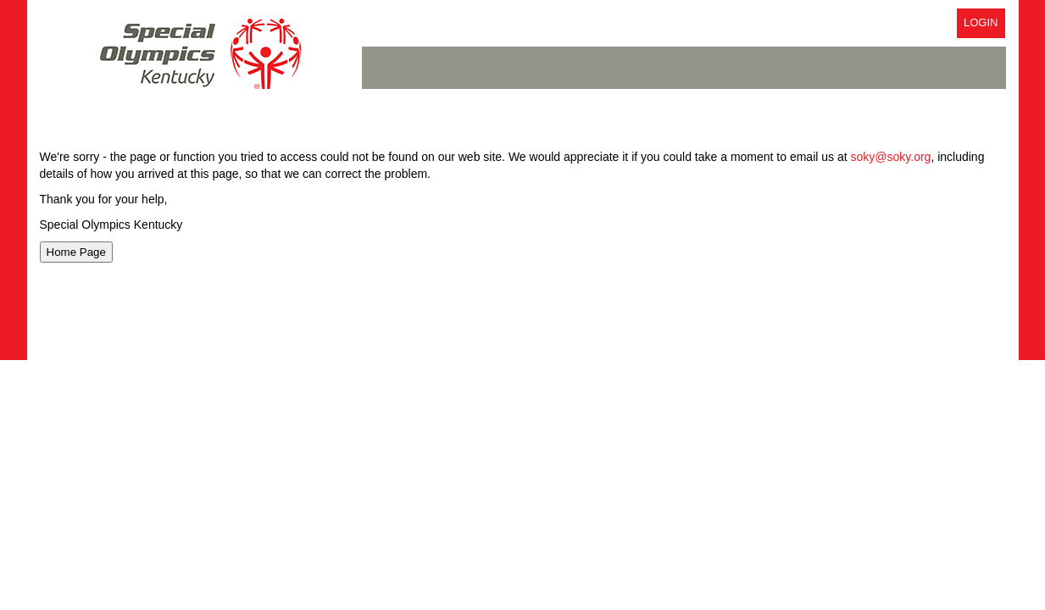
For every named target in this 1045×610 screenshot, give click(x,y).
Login (981, 22)
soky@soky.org (891, 157)
